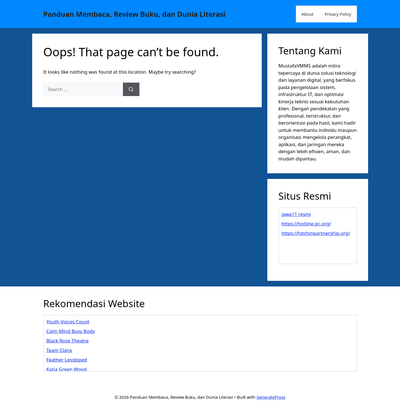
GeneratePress (270, 397)
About (307, 14)
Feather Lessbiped (66, 359)
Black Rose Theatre (67, 340)
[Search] (131, 89)
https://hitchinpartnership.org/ (316, 233)
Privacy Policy (338, 14)
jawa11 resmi (296, 214)
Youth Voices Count (68, 321)
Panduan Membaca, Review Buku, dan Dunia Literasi (134, 14)
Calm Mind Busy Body (70, 331)
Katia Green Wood (66, 369)
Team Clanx (59, 350)
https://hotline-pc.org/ (306, 223)
